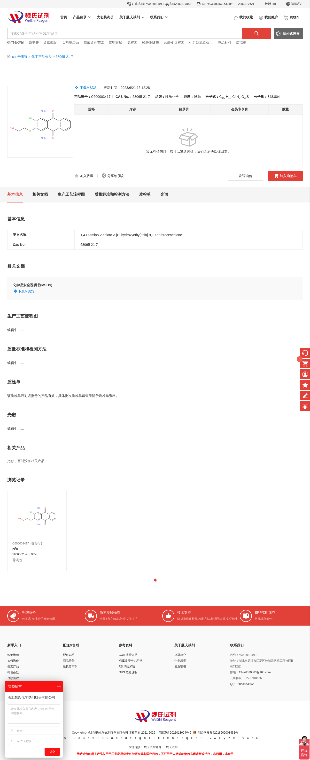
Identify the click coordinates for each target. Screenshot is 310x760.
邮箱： (234, 672)
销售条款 (13, 672)
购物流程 (13, 655)
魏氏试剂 (172, 747)
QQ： (234, 684)
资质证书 (180, 666)
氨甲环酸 (115, 43)
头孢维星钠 (70, 43)
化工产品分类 (41, 57)
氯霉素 (132, 43)
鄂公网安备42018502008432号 (218, 732)
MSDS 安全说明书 (130, 660)
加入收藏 (86, 176)
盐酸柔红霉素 (174, 43)
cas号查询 (20, 57)
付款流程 (13, 678)
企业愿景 (180, 660)
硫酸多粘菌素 (94, 43)
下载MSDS (88, 88)
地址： (234, 660)
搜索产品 (13, 666)
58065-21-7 (64, 57)
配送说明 (69, 655)
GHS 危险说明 (128, 672)
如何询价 (13, 660)
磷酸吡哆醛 (150, 43)
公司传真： (237, 678)
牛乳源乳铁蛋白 (201, 43)
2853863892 (246, 684)
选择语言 (294, 3)
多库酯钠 (51, 43)
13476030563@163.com (217, 4)
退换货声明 (70, 666)
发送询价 (245, 176)
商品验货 (69, 660)
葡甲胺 (34, 43)
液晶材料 (224, 43)
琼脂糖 (241, 43)
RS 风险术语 (127, 666)
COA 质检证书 (128, 655)
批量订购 (270, 4)
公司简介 (180, 655)
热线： (234, 655)
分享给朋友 (115, 176)
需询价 (17, 560)
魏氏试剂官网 (152, 747)
